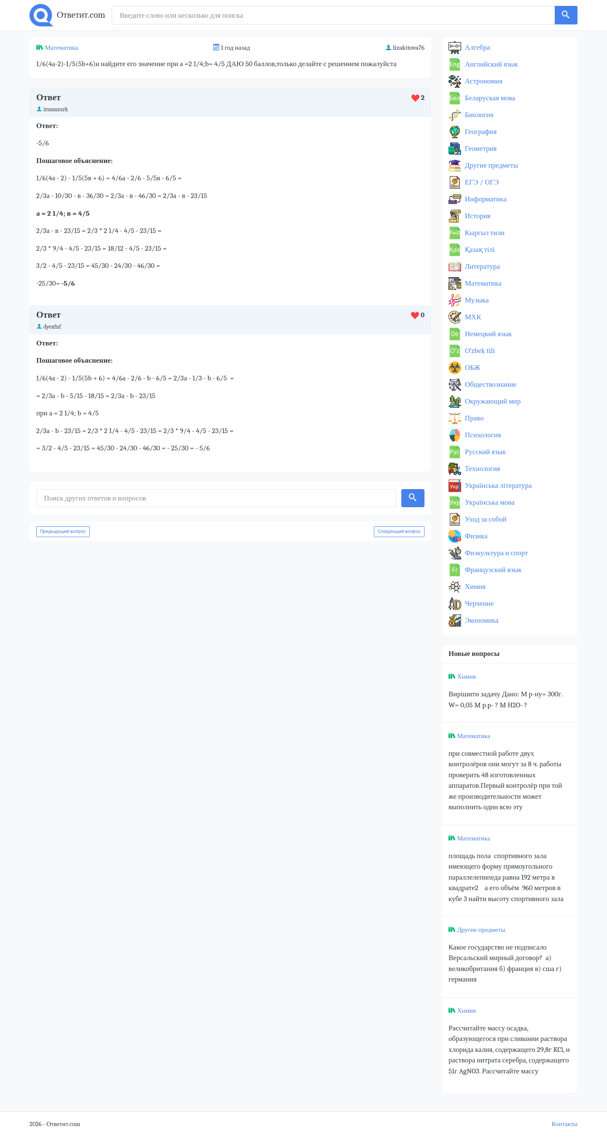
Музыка (476, 300)
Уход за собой (485, 519)
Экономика (481, 620)
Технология (481, 469)
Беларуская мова (489, 98)
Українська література (497, 486)
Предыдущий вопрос (63, 531)
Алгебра (476, 47)
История (477, 216)
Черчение (478, 603)
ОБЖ (472, 368)
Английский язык (490, 64)
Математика (61, 47)
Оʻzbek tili (479, 351)
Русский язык (484, 452)
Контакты (564, 1124)
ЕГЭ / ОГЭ (481, 182)
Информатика (485, 199)
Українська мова (489, 502)
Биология (478, 115)
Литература (481, 266)
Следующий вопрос (399, 531)
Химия (474, 587)
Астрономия (482, 81)
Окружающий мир (492, 401)
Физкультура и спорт (495, 553)
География (480, 132)
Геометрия (480, 148)
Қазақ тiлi (479, 250)
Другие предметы (490, 165)
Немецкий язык (487, 334)
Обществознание (489, 384)
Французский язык (492, 570)
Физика (475, 536)
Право (473, 418)
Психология (482, 435)
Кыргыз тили (484, 233)
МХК (472, 317)
